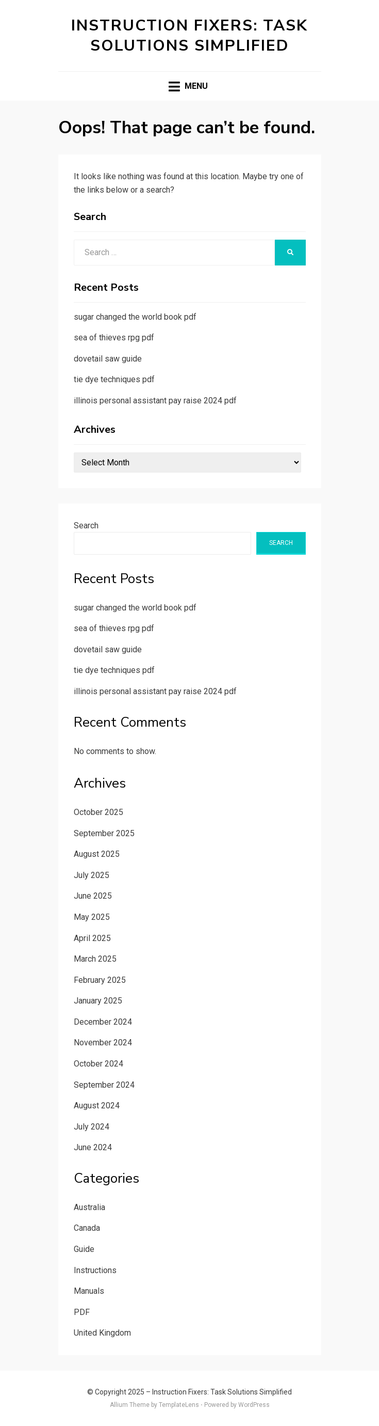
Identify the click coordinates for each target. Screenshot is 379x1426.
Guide (84, 1249)
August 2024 (97, 1105)
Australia (89, 1207)
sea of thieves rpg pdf (114, 337)
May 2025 (92, 917)
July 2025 (91, 875)
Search (86, 525)
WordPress (254, 1404)
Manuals (89, 1291)
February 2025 (100, 980)
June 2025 (93, 896)
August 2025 (97, 854)
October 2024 (98, 1064)
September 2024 (104, 1085)
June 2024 (93, 1147)
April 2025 (92, 938)
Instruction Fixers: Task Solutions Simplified (189, 35)
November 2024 (103, 1042)
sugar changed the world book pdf (135, 317)
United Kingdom (102, 1333)
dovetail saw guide (108, 359)
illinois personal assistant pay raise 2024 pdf (155, 400)
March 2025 (95, 959)
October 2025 (98, 812)
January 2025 (98, 1001)
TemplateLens (179, 1404)
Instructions (95, 1270)
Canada (87, 1228)
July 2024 (91, 1127)
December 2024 (103, 1022)
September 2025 (104, 833)
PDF (82, 1312)
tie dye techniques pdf (114, 379)
